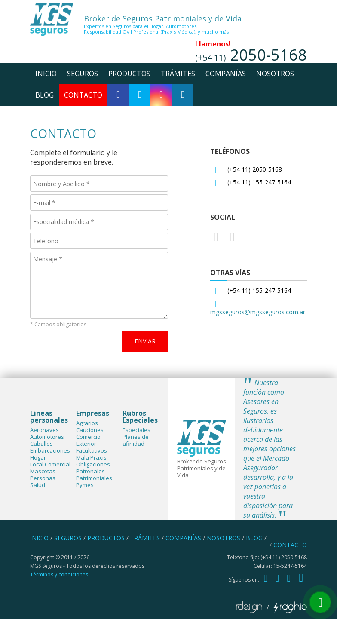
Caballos (41, 443)
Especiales (136, 430)
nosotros (275, 73)
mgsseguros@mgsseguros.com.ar (257, 312)
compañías (225, 73)
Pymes (85, 485)
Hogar (38, 457)
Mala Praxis (91, 457)
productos (129, 73)
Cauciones (90, 430)
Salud (37, 485)
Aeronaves (44, 430)
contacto (83, 95)
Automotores (47, 437)
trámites (178, 73)
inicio (46, 73)
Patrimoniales (94, 478)
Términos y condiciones (59, 574)
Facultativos (91, 450)
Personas (42, 478)
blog (44, 95)
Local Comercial (50, 464)
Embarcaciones (50, 450)
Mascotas (42, 471)
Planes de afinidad (136, 440)
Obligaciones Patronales (93, 467)
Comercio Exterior (88, 440)
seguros (82, 73)
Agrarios (87, 423)
